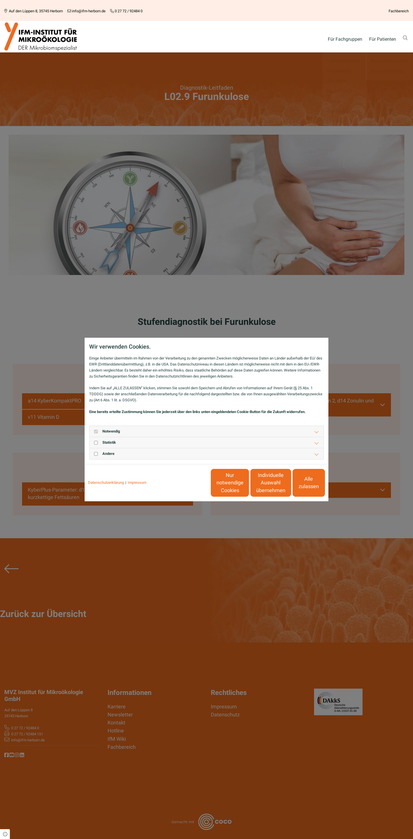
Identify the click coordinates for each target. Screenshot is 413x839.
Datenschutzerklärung (106, 482)
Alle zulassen (298, 483)
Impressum (137, 482)
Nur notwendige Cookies (189, 482)
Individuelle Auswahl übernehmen (244, 482)
